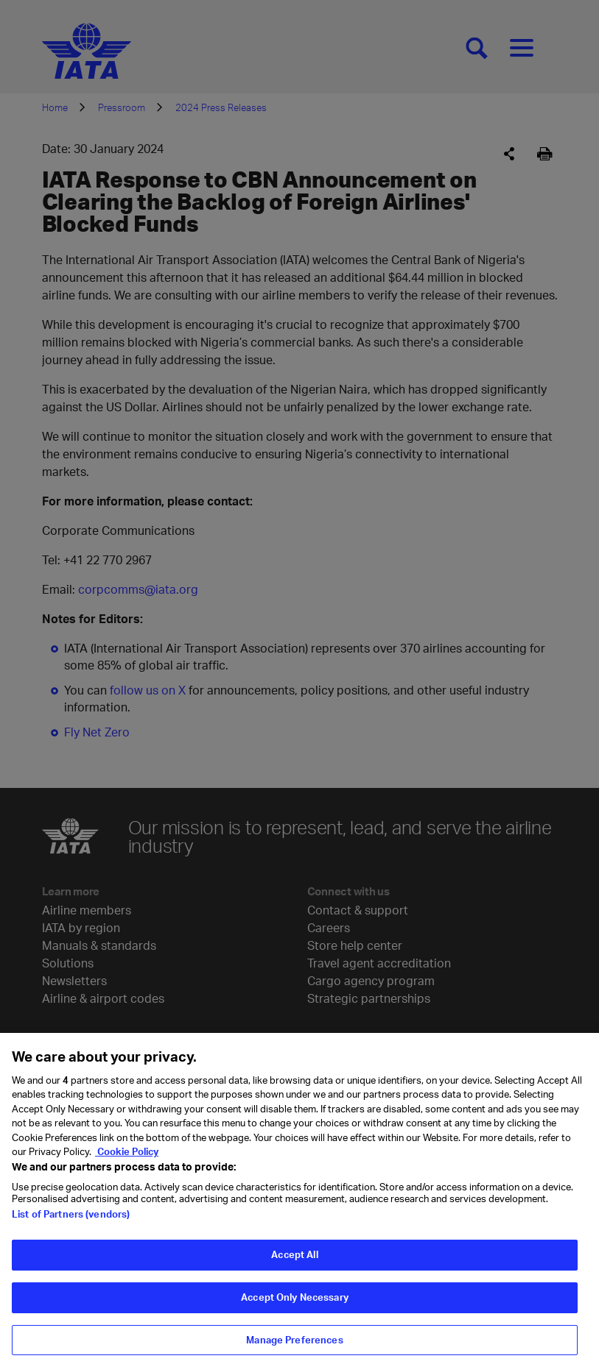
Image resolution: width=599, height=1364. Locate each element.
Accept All (294, 1264)
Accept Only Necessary (294, 1307)
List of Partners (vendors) (71, 1223)
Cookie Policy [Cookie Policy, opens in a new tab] (126, 1161)
